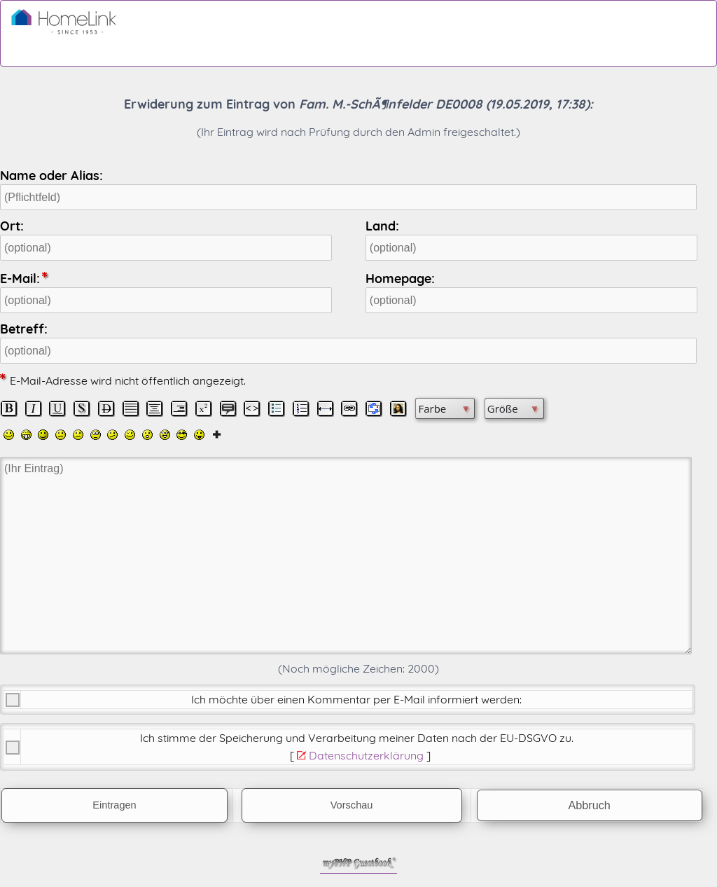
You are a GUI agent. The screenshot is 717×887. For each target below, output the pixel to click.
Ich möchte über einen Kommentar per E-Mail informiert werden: (356, 699)
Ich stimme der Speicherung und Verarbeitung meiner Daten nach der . (356, 738)
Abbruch (590, 805)
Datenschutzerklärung (366, 755)
